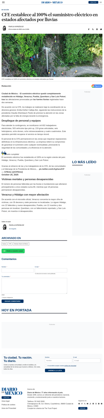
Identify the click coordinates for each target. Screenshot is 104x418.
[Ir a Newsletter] (100, 2)
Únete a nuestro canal (13, 251)
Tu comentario (6, 276)
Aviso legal (5, 401)
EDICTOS (93, 2)
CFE (10, 244)
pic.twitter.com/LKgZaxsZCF (51, 169)
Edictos (6, 397)
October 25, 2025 (10, 174)
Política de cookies (8, 405)
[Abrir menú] (3, 2)
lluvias (4, 244)
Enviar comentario (12, 301)
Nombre (4, 267)
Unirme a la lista (55, 370)
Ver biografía (12, 229)
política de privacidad (70, 365)
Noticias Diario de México (21, 244)
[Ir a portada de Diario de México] (12, 391)
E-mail (37, 267)
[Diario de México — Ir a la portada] (52, 2)
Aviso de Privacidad (9, 408)
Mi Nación (5, 10)
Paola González (16, 27)
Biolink (82, 408)
